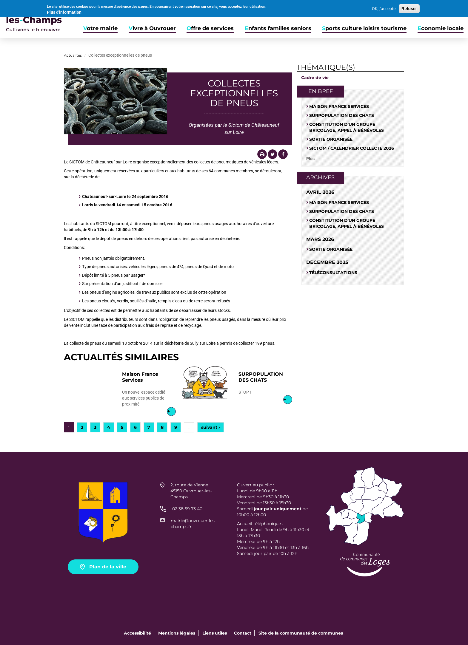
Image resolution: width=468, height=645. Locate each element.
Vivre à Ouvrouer (152, 28)
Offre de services (210, 28)
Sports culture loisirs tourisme (364, 28)
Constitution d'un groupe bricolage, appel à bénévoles (346, 127)
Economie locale (441, 28)
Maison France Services (140, 377)
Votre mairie (100, 28)
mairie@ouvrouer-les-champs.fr (193, 523)
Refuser (409, 7)
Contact (242, 633)
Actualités (73, 55)
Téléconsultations (333, 272)
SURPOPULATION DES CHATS (260, 377)
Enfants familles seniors (278, 28)
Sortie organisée (330, 139)
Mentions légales (176, 633)
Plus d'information (64, 11)
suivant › (210, 427)
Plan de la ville (107, 567)
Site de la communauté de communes (300, 633)
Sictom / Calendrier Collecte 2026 (351, 148)
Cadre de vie (315, 77)
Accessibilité (137, 633)
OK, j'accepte (383, 7)
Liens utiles (214, 633)
